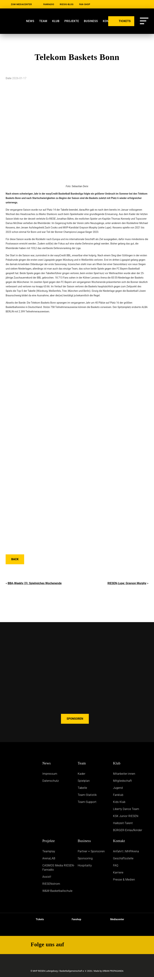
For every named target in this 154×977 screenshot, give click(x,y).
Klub (55, 21)
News (30, 21)
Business (84, 841)
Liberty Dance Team (126, 809)
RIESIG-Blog (66, 4)
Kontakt (119, 841)
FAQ (115, 865)
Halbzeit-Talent (123, 823)
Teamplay (48, 851)
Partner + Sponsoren (91, 851)
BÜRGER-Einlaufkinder (127, 830)
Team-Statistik (87, 795)
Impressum (49, 773)
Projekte (48, 841)
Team (43, 21)
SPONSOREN (75, 718)
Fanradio (48, 4)
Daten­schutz (50, 780)
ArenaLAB (48, 858)
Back (15, 559)
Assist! (46, 876)
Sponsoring (85, 858)
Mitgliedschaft (122, 780)
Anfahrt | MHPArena (126, 851)
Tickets (37, 919)
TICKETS (121, 20)
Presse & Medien (124, 879)
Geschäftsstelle (123, 858)
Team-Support (87, 802)
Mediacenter (114, 919)
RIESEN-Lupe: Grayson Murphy (126, 583)
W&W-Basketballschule (57, 891)
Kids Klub (119, 802)
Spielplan (84, 780)
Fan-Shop (84, 4)
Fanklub (118, 795)
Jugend (118, 788)
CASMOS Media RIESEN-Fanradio (58, 867)
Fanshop (74, 919)
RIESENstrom (51, 883)
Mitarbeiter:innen (124, 773)
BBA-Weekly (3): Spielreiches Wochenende (34, 583)
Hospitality (85, 865)
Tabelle (82, 788)
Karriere (118, 872)
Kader (81, 773)
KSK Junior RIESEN (125, 816)
